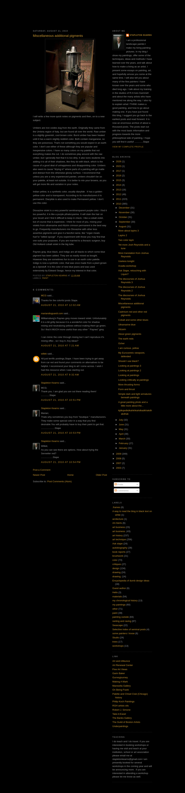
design (115, 568)
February (124, 443)
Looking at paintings (128, 375)
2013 (119, 189)
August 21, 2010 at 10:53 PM (61, 432)
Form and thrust (126, 389)
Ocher (121, 343)
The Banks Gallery (122, 718)
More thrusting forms (129, 384)
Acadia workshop (127, 266)
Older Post (101, 475)
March (122, 438)
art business (118, 527)
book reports (118, 552)
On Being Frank (120, 689)
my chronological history (124, 600)
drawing (116, 572)
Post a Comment (41, 470)
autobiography (119, 547)
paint (45, 278)
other (115, 608)
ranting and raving (121, 621)
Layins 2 (122, 235)
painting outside (120, 617)
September (125, 221)
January (123, 448)
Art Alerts (117, 523)
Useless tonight (126, 261)
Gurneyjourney (120, 677)
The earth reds (126, 338)
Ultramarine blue (126, 324)
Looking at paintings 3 (129, 365)
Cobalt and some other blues (133, 320)
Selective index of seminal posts (129, 629)
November (124, 212)
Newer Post (39, 475)
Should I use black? (128, 361)
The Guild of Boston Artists (126, 722)
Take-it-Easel (119, 714)
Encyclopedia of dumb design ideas (130, 580)
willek (44, 353)
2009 (119, 453)
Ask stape (117, 543)
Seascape (117, 625)
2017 (119, 170)
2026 (119, 161)
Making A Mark (120, 681)
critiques (116, 564)
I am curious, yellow (128, 348)
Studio (115, 637)
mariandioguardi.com (52, 313)
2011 (119, 199)
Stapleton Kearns (50, 382)
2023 (119, 166)
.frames (116, 507)
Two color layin (126, 240)
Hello (115, 592)
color (114, 560)
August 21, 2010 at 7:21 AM (60, 345)
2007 (119, 463)
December (124, 207)
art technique (119, 539)
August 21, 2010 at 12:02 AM (60, 305)
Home (70, 475)
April (121, 434)
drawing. (116, 576)
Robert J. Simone (121, 709)
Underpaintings (120, 726)
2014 (119, 185)
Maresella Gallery (121, 685)
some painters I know (123, 633)
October (123, 217)
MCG (43, 295)
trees (115, 641)
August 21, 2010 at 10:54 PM (61, 462)
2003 (119, 468)
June (122, 424)
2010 (119, 203)
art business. (119, 531)
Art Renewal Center (122, 665)
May (121, 429)
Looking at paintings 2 (129, 370)
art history (117, 535)
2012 (119, 194)
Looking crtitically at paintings (133, 380)
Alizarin (122, 329)
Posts (119, 484)
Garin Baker (118, 673)
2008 (119, 458)
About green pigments (129, 334)
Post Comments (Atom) (59, 481)
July (121, 419)
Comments (122, 490)
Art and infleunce (121, 661)
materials (117, 596)
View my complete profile (128, 147)
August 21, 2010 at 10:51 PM (61, 400)
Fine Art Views (119, 669)
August (123, 226)
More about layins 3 (128, 230)
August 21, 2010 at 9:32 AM (60, 374)
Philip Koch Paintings (123, 701)
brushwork (117, 556)
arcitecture (117, 519)
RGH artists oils (120, 705)
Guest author (119, 588)
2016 (119, 175)
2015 (119, 180)
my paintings (119, 604)
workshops (118, 645)
